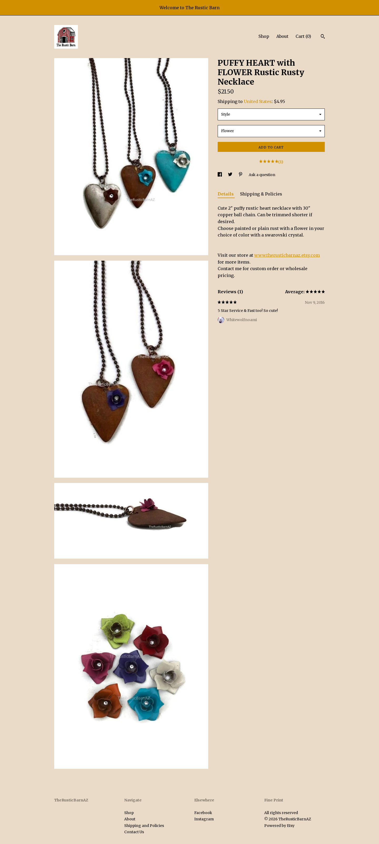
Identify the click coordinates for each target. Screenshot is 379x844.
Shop (263, 36)
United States (258, 101)
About (282, 36)
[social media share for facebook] (220, 174)
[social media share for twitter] (230, 174)
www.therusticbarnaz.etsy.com (287, 255)
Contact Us (134, 832)
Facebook (203, 812)
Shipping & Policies (261, 194)
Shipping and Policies (144, 825)
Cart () (303, 36)
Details (226, 194)
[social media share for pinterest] (240, 174)
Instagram (204, 819)
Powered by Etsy (279, 825)
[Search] (323, 37)
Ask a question (262, 174)
